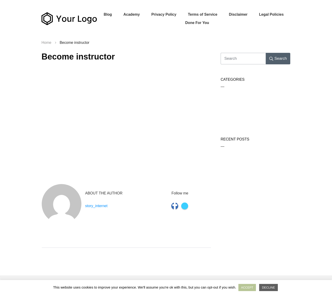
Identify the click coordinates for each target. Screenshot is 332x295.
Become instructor (78, 56)
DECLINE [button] (268, 287)
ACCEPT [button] (247, 287)
